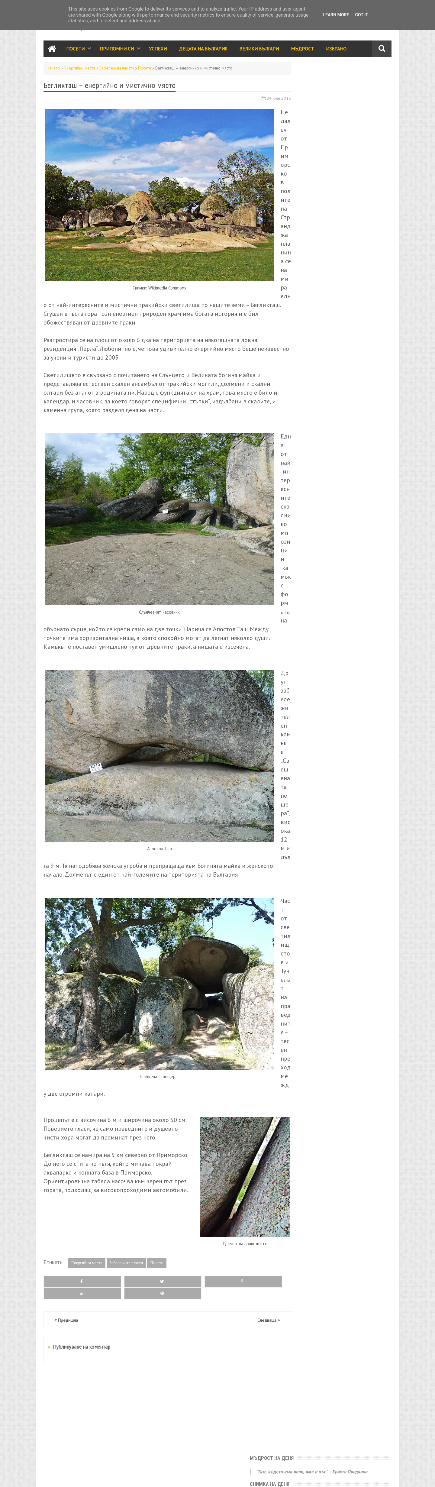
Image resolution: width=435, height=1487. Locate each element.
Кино (319, 488)
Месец (365, 207)
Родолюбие (352, 449)
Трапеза (344, 475)
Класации (299, 475)
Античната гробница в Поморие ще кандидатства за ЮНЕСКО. (324, 140)
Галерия (339, 488)
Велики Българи (259, 50)
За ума (326, 501)
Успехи (158, 50)
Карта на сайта (86, 1476)
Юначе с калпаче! (310, 107)
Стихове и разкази (308, 462)
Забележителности (116, 69)
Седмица (313, 207)
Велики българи (305, 436)
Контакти (51, 1476)
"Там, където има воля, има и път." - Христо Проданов (338, 82)
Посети (75, 50)
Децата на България (203, 50)
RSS (66, 1476)
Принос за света (351, 462)
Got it (361, 14)
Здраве (361, 488)
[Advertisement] (158, 1416)
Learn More (336, 14)
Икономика (300, 501)
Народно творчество (311, 449)
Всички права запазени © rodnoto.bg (149, 1476)
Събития (344, 423)
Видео (322, 475)
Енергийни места (79, 69)
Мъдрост (302, 50)
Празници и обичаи (309, 423)
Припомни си (117, 50)
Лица (364, 475)
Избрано (336, 50)
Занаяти (354, 514)
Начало (53, 69)
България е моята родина (324, 173)
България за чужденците (314, 514)
